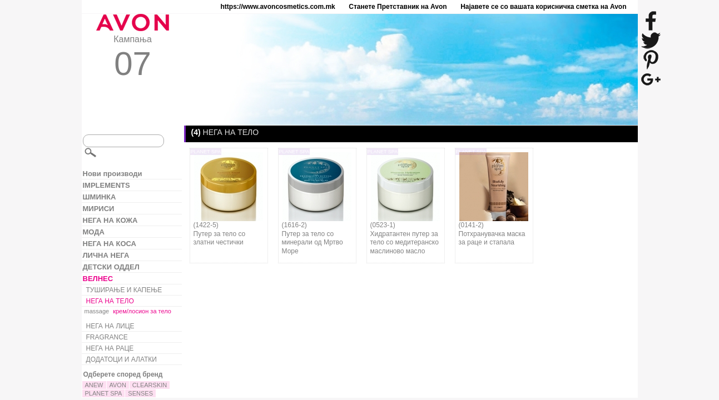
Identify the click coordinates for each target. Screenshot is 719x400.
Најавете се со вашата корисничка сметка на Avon (543, 7)
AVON (118, 385)
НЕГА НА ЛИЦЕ (110, 326)
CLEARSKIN (149, 385)
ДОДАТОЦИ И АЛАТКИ (121, 359)
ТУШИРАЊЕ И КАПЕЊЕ (124, 290)
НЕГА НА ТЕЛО (110, 301)
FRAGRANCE (107, 337)
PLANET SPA (103, 393)
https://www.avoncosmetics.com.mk (278, 7)
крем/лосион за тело (142, 311)
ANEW (94, 385)
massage (97, 311)
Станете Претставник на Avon (398, 7)
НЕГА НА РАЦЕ (110, 348)
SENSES (140, 393)
